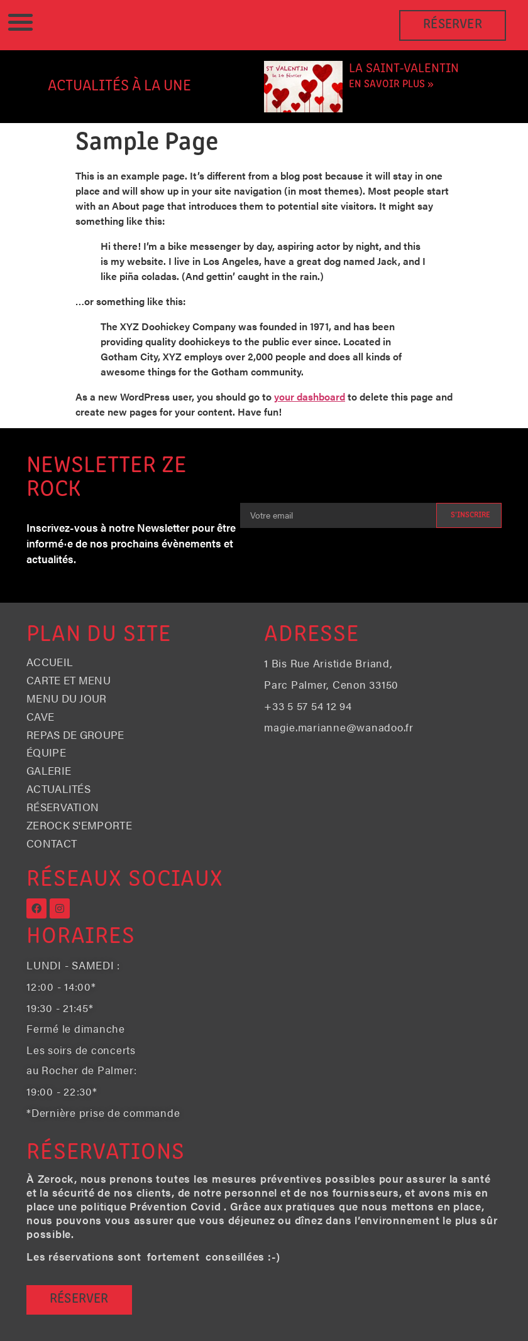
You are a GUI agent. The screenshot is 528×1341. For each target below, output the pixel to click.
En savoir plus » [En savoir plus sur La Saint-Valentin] (391, 84)
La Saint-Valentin (404, 68)
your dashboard (309, 396)
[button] (20, 22)
